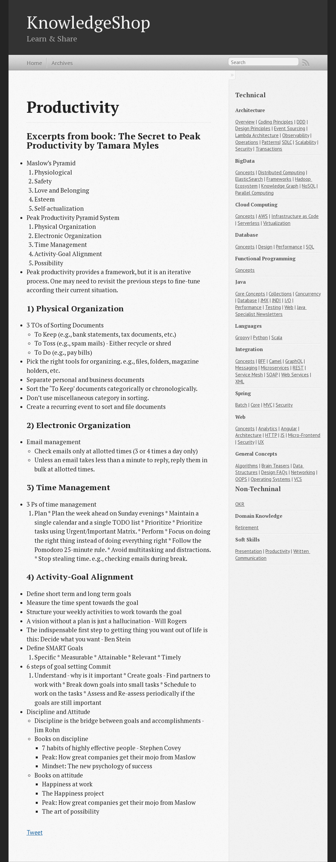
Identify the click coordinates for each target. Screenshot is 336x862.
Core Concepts (250, 294)
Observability (295, 135)
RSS (305, 62)
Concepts (245, 172)
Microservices (275, 368)
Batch (241, 405)
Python (260, 337)
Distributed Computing (281, 172)
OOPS (241, 479)
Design (265, 247)
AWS (263, 216)
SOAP (272, 374)
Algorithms (246, 466)
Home (34, 63)
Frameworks (278, 179)
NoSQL (308, 186)
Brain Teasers (275, 466)
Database (247, 300)
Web (288, 307)
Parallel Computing (254, 193)
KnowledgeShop (88, 22)
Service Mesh (249, 374)
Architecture (248, 435)
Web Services (295, 374)
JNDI (276, 300)
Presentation (248, 551)
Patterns (271, 142)
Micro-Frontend (304, 435)
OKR (239, 504)
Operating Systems (270, 479)
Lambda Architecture (257, 135)
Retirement (247, 527)
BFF (261, 361)
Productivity (277, 551)
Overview (245, 122)
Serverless (249, 223)
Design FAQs (274, 472)
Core (255, 405)
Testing (273, 307)
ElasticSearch (249, 179)
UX (261, 442)
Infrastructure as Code (295, 216)
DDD (301, 122)
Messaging (246, 368)
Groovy (242, 337)
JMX (264, 300)
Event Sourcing (289, 128)
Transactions (269, 149)
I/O (287, 300)
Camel (275, 361)
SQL (310, 247)
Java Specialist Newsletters (270, 310)
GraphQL (294, 361)
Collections (280, 294)
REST (298, 368)
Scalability (305, 142)
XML (239, 381)
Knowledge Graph (279, 186)
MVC (267, 405)
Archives (62, 63)
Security (243, 149)
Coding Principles (275, 122)
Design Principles (252, 128)
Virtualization (276, 223)
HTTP (271, 435)
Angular (289, 428)
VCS (298, 479)
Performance (289, 247)
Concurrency (308, 294)
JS (282, 435)
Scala (276, 337)
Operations (246, 142)
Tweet (35, 832)
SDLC (287, 142)
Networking (303, 472)
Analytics (267, 428)
